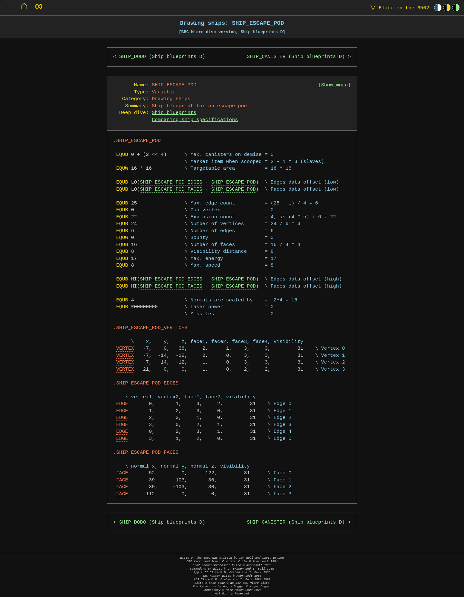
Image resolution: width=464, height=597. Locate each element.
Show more (334, 85)
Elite (398, 7)
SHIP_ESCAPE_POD (233, 182)
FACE (122, 473)
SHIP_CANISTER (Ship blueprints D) (296, 56)
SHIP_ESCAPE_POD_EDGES (171, 182)
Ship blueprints (174, 112)
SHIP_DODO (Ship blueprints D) (162, 56)
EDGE (122, 404)
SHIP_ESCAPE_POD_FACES (171, 189)
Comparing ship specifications (195, 120)
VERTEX (125, 348)
